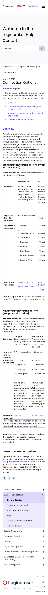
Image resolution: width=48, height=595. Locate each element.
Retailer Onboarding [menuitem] (13, 531)
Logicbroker (8, 66)
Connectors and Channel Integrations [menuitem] (21, 551)
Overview (12, 103)
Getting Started (10, 72)
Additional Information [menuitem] (17, 510)
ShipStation (37, 415)
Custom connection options (21, 119)
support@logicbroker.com (17, 461)
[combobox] (21, 48)
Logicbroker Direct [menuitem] (15, 526)
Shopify (17, 415)
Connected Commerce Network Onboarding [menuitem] (19, 558)
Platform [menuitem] (8, 541)
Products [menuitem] (16, 589)
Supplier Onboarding (27, 66)
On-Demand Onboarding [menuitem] (18, 505)
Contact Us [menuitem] (27, 590)
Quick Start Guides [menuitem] (12, 489)
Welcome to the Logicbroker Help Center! (18, 34)
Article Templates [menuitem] (12, 564)
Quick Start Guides (26, 287)
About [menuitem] (5, 589)
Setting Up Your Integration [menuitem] (19, 520)
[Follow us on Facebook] (43, 576)
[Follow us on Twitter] (38, 576)
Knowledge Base (26, 282)
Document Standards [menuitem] (14, 536)
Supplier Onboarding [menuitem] (13, 495)
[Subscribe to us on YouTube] (43, 582)
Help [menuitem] (9, 515)
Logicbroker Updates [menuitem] (13, 546)
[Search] (42, 48)
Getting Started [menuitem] (14, 500)
